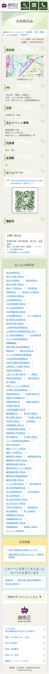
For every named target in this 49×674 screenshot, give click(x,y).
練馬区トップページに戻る (17, 661)
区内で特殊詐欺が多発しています (23, 550)
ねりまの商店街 (12, 35)
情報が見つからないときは (23, 597)
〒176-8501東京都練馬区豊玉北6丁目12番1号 (20, 630)
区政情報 (29, 32)
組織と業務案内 (12, 649)
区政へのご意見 (12, 655)
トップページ (19, 32)
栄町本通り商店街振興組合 (29, 580)
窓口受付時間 (11, 643)
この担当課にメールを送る (18, 252)
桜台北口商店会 (12, 584)
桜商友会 (9, 580)
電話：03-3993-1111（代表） (18, 637)
